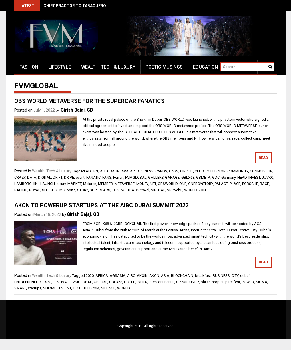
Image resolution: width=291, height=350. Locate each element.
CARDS (161, 171)
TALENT (65, 288)
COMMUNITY (237, 171)
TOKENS (119, 190)
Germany (228, 177)
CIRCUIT (186, 171)
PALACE (221, 184)
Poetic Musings (164, 67)
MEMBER (105, 184)
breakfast (203, 275)
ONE (182, 184)
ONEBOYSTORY (200, 184)
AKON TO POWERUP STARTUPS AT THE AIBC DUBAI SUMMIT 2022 (101, 205)
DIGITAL (44, 177)
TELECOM (91, 288)
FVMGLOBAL (135, 177)
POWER (248, 282)
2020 (90, 275)
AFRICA (101, 275)
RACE (264, 184)
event (80, 177)
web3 (177, 190)
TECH (77, 288)
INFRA (142, 282)
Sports (69, 190)
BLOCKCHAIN (182, 275)
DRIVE (69, 177)
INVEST (254, 177)
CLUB (199, 171)
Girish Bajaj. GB (77, 110)
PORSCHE (250, 184)
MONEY (142, 184)
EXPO (47, 282)
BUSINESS (145, 171)
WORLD (190, 190)
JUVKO (267, 177)
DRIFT (57, 177)
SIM (59, 190)
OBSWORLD (168, 184)
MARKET (74, 184)
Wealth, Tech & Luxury (108, 67)
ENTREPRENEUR (27, 282)
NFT (153, 184)
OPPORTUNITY (187, 282)
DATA (31, 177)
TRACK (133, 190)
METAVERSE (125, 184)
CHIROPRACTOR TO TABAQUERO (74, 5)
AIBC (131, 275)
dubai (245, 275)
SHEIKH (48, 190)
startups (34, 288)
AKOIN (142, 275)
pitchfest (232, 282)
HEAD (242, 177)
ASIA (165, 275)
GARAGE (172, 177)
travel (145, 190)
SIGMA (261, 282)
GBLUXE (100, 282)
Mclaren (89, 184)
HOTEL (129, 282)
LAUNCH (47, 184)
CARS (173, 171)
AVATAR (128, 171)
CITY (235, 275)
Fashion (28, 67)
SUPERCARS (100, 190)
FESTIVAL (61, 282)
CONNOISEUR (261, 171)
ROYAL (34, 190)
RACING (20, 190)
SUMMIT (50, 288)
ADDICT (92, 171)
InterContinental (161, 282)
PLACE (235, 184)
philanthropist (212, 282)
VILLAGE (108, 288)
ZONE (203, 190)
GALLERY (155, 177)
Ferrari (118, 177)
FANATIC (93, 177)
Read (263, 158)
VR (169, 190)
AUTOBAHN (110, 171)
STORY (82, 190)
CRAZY (19, 177)
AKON (154, 275)
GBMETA (203, 177)
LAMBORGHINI (26, 184)
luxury (61, 184)
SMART (20, 288)
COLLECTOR (216, 171)
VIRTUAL (158, 190)
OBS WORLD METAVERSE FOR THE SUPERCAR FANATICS (89, 101)
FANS (106, 177)
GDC (216, 177)
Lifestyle (59, 67)
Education (205, 67)
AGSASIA (117, 275)
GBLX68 (187, 177)
